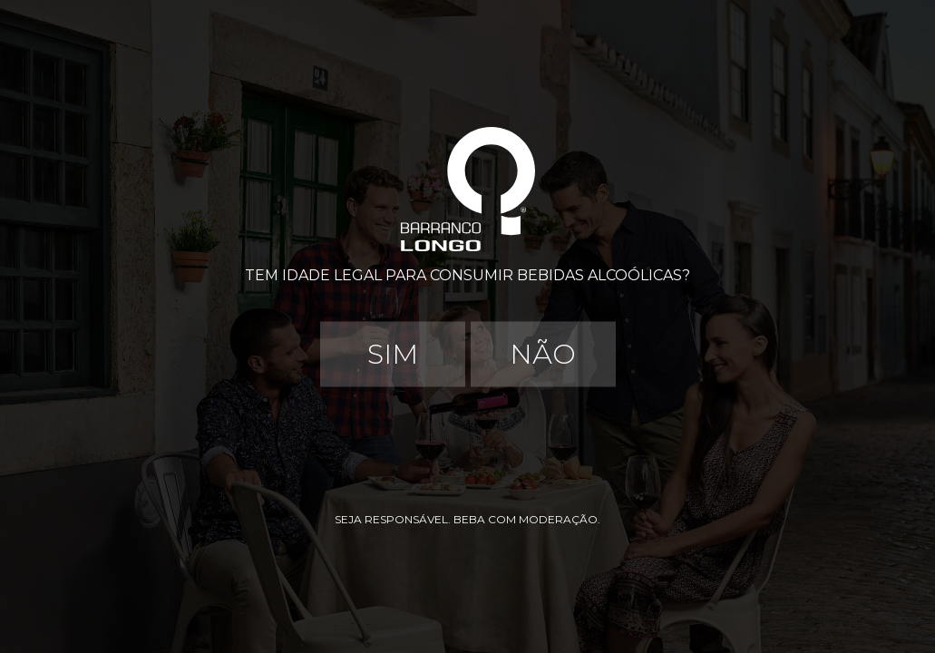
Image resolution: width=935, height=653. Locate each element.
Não (543, 354)
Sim (392, 354)
